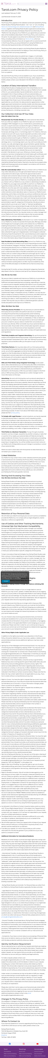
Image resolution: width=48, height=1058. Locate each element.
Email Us (4, 1035)
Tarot (5, 1049)
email (29, 993)
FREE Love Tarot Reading (10, 1055)
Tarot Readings (7, 1051)
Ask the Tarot (22, 1051)
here (18, 577)
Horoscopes (38, 1049)
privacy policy (15, 412)
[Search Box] (30, 4)
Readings (22, 1049)
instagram (24, 1044)
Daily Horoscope (38, 1053)
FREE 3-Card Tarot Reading (10, 1053)
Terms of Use (18, 578)
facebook (10, 1044)
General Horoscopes (39, 1051)
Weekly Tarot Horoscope (40, 1055)
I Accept (6, 581)
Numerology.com (13, 26)
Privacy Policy (9, 578)
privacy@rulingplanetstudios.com (11, 917)
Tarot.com (4, 26)
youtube (37, 1044)
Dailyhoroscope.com (26, 26)
